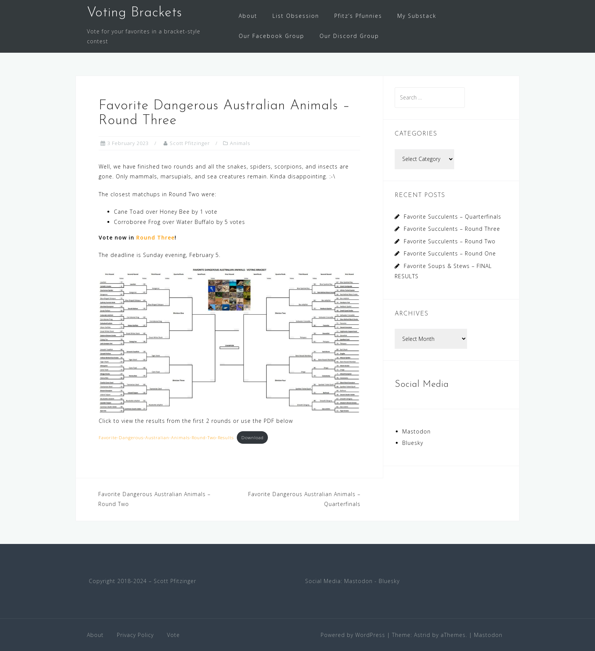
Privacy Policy (135, 634)
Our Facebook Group (271, 35)
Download (252, 437)
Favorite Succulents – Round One (450, 253)
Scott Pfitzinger (190, 143)
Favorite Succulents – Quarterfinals (452, 216)
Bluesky (412, 442)
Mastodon (416, 431)
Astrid (422, 634)
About (248, 15)
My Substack (416, 15)
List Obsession (295, 15)
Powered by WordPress (353, 634)
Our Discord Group (349, 35)
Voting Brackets (134, 13)
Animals (240, 143)
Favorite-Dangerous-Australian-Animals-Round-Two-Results (166, 437)
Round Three (155, 237)
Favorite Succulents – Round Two (450, 241)
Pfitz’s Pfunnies (358, 15)
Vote (173, 634)
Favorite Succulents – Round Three (452, 228)
